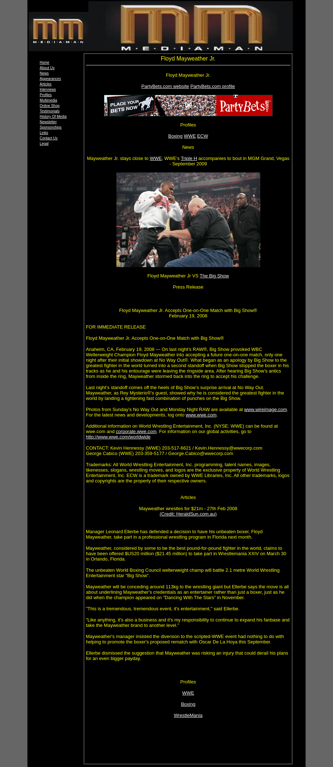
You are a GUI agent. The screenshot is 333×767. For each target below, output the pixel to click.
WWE (190, 136)
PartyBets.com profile (212, 86)
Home (44, 62)
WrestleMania (188, 715)
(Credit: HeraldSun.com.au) (187, 514)
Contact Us (48, 138)
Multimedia (48, 100)
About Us (47, 68)
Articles (46, 84)
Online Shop (50, 106)
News (44, 73)
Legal (44, 144)
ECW (202, 136)
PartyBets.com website (165, 86)
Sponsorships (51, 127)
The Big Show (214, 275)
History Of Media (53, 117)
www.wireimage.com (265, 409)
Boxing (175, 136)
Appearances (50, 79)
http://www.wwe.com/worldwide (118, 437)
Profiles (46, 95)
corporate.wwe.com (136, 431)
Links (44, 133)
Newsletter (48, 122)
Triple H (189, 158)
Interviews (48, 90)
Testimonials (50, 111)
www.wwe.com (201, 415)
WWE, (156, 158)
